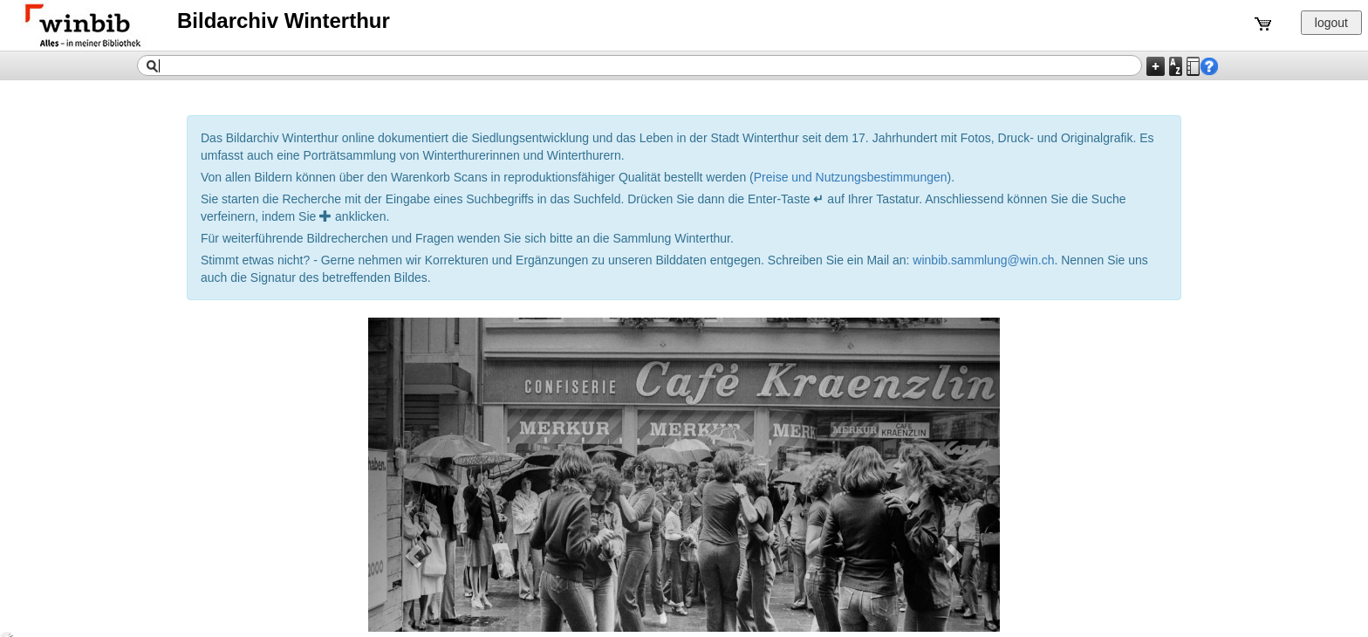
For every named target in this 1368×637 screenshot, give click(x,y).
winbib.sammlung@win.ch (983, 260)
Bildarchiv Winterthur (283, 20)
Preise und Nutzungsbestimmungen (850, 177)
